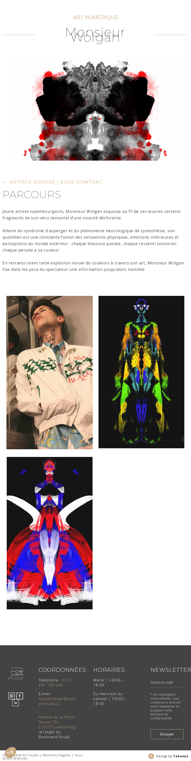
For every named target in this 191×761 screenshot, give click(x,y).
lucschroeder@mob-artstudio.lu (58, 701)
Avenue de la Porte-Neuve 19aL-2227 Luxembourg (57, 721)
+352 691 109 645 (55, 682)
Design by (173, 756)
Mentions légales (57, 755)
